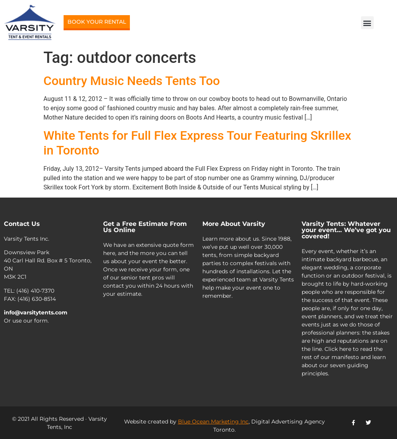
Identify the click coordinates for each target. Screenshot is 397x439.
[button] (367, 22)
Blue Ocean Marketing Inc (213, 421)
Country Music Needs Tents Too (131, 80)
